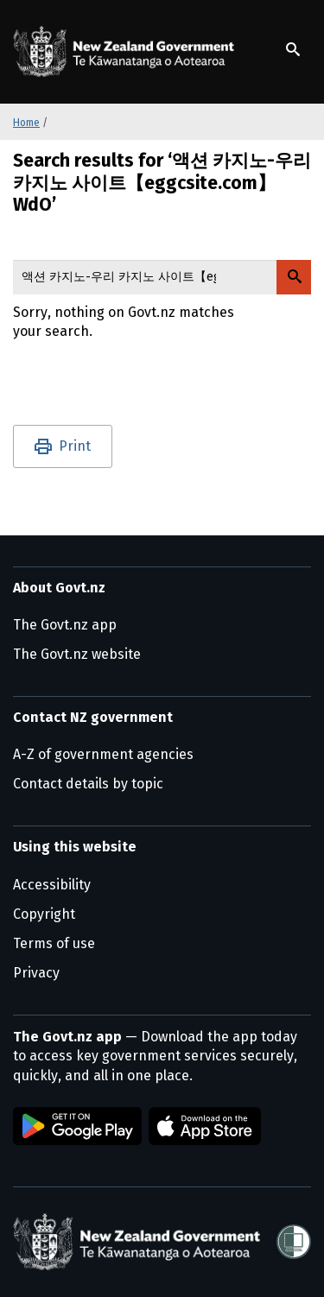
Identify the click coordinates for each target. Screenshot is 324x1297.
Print (75, 446)
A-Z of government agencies (103, 754)
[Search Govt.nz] (293, 277)
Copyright (44, 914)
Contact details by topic (88, 783)
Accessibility (52, 884)
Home (26, 123)
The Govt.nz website (77, 654)
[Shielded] (293, 1241)
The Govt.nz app (65, 625)
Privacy (36, 973)
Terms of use (54, 943)
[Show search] (293, 49)
